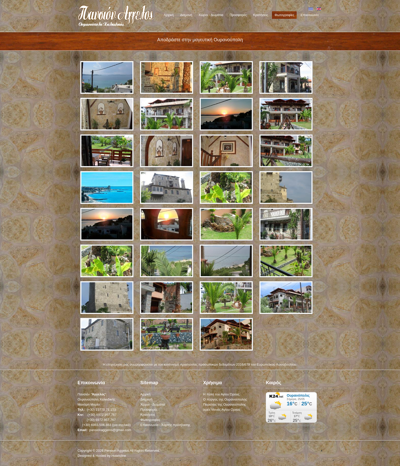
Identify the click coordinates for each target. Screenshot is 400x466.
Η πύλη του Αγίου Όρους (221, 394)
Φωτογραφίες (150, 420)
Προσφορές (148, 409)
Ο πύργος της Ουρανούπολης (225, 399)
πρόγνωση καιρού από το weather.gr (291, 425)
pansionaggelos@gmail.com (110, 430)
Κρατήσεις (147, 415)
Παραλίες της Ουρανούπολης (224, 404)
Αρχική (145, 394)
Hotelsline (118, 456)
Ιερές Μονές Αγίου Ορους (221, 409)
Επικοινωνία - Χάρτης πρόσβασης (165, 425)
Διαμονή (146, 399)
